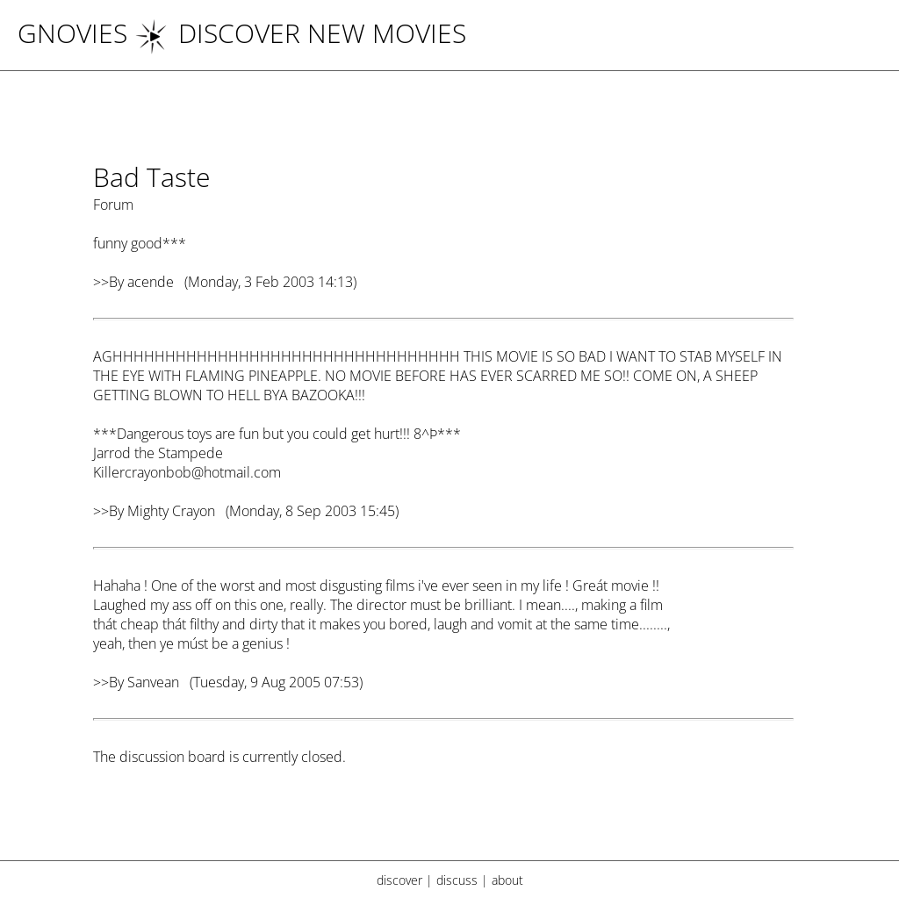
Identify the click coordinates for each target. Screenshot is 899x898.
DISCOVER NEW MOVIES (300, 33)
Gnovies (72, 33)
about (507, 880)
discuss (457, 880)
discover (399, 880)
